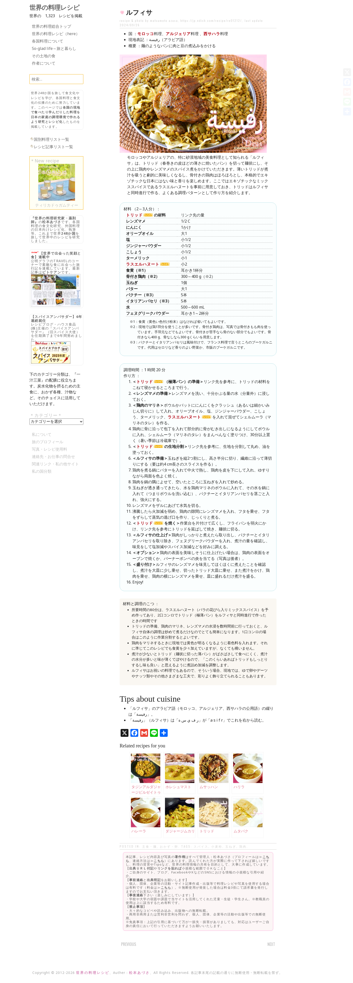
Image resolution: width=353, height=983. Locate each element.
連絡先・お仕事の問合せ (53, 456)
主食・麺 (149, 846)
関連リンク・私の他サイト (55, 464)
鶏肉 (243, 846)
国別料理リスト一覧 (51, 139)
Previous (128, 944)
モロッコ (145, 33)
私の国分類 (41, 471)
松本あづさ (51, 221)
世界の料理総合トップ (51, 26)
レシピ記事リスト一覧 (53, 146)
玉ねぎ (230, 846)
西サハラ (211, 33)
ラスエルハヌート (142, 264)
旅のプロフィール (47, 441)
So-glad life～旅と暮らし (54, 48)
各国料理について (47, 41)
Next (271, 944)
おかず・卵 (169, 846)
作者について (43, 63)
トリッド (134, 215)
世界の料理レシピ (54, 7)
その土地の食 (43, 55)
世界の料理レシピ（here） (56, 33)
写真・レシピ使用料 (49, 449)
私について (41, 434)
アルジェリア (178, 33)
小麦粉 (216, 846)
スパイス (201, 846)
